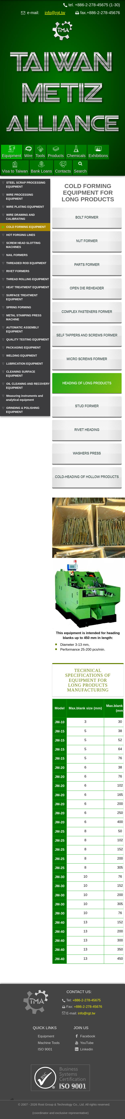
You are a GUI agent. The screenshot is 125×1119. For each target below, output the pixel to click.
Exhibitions (98, 152)
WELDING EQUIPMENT (21, 355)
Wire (28, 152)
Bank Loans (41, 167)
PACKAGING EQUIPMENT (23, 347)
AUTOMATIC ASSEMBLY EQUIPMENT (22, 329)
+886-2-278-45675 (87, 1000)
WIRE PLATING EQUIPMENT (25, 206)
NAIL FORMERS (17, 255)
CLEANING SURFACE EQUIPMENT (20, 373)
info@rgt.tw (55, 12)
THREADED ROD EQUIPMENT (26, 263)
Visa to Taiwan (15, 167)
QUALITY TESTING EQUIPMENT (27, 339)
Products (56, 152)
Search (80, 167)
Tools (40, 152)
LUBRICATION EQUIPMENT (24, 363)
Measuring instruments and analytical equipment (24, 397)
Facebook (86, 1036)
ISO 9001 (45, 1049)
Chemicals (76, 152)
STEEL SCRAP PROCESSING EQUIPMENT (25, 184)
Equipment (11, 152)
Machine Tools (48, 1043)
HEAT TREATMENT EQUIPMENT (27, 287)
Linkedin (85, 1049)
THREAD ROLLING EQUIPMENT (27, 279)
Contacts (63, 167)
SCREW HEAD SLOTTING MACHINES (23, 245)
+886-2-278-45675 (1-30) (97, 5)
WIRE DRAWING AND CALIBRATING (20, 216)
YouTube (86, 1043)
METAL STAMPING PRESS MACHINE (23, 317)
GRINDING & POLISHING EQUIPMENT (22, 409)
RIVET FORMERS (17, 271)
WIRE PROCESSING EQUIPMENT (19, 196)
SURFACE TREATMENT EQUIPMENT (22, 297)
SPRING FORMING (18, 307)
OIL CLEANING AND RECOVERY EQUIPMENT (27, 385)
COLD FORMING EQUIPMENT (26, 226)
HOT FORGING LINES (20, 235)
